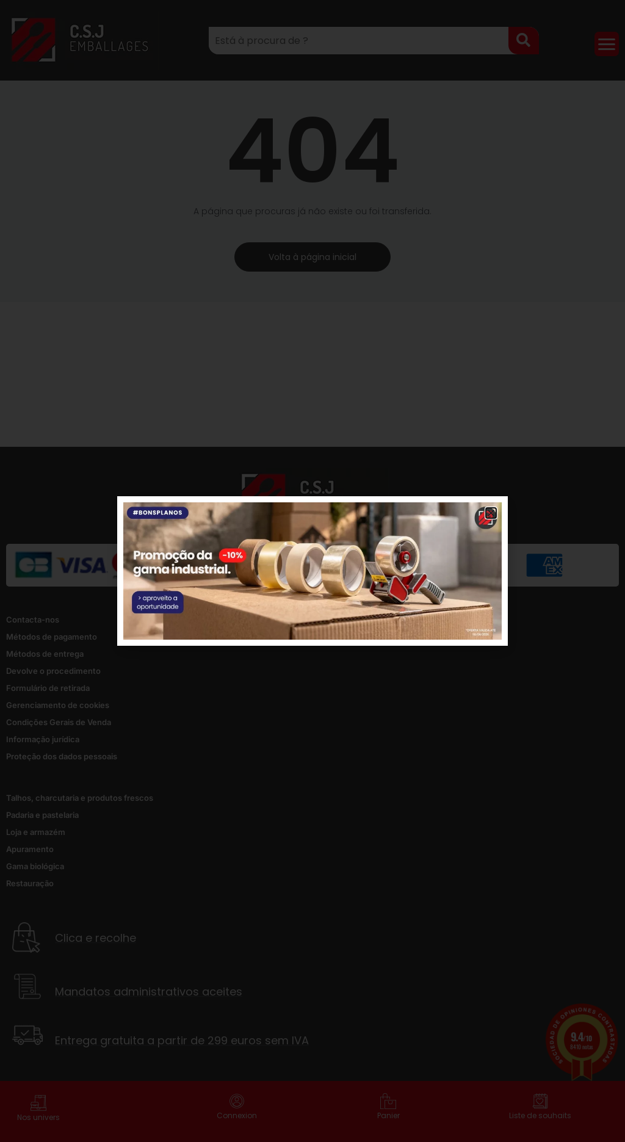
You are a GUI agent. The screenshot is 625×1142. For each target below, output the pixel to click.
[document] (312, 571)
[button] (491, 513)
